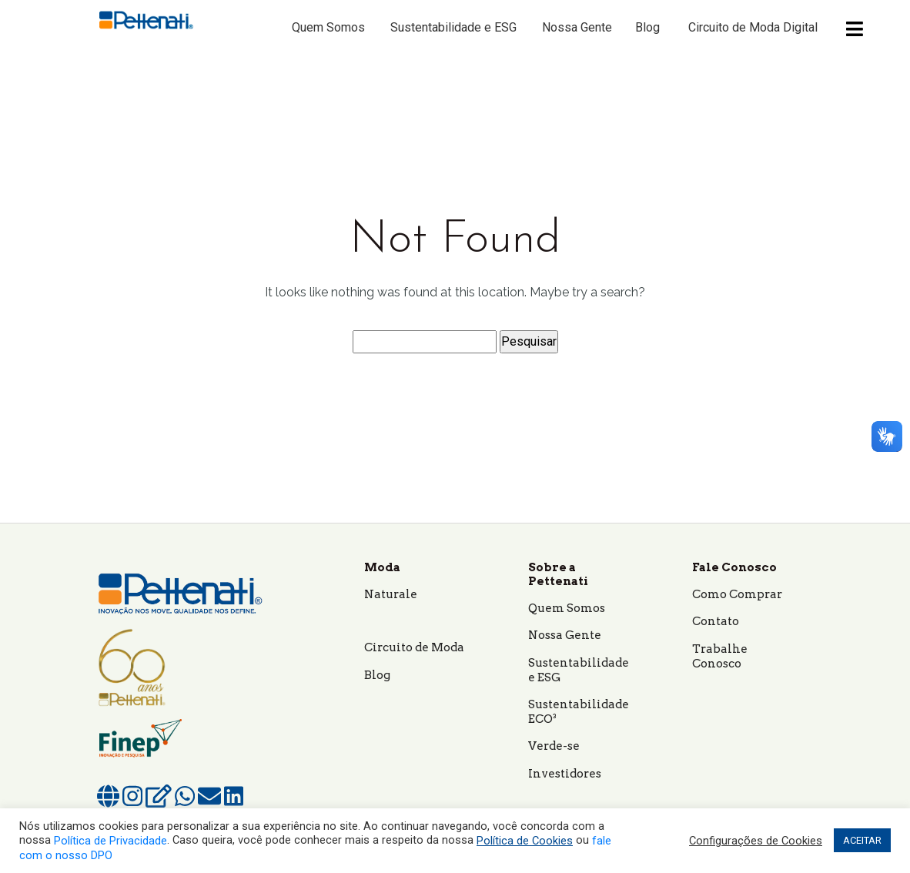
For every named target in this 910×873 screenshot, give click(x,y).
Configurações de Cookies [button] (755, 841)
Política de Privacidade (110, 841)
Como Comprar (737, 594)
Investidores (564, 774)
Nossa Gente (577, 27)
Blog (647, 27)
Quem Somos (328, 27)
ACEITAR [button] (862, 840)
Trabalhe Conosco (720, 656)
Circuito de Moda (414, 647)
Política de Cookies (525, 841)
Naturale (390, 594)
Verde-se (554, 746)
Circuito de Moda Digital (753, 27)
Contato (715, 621)
